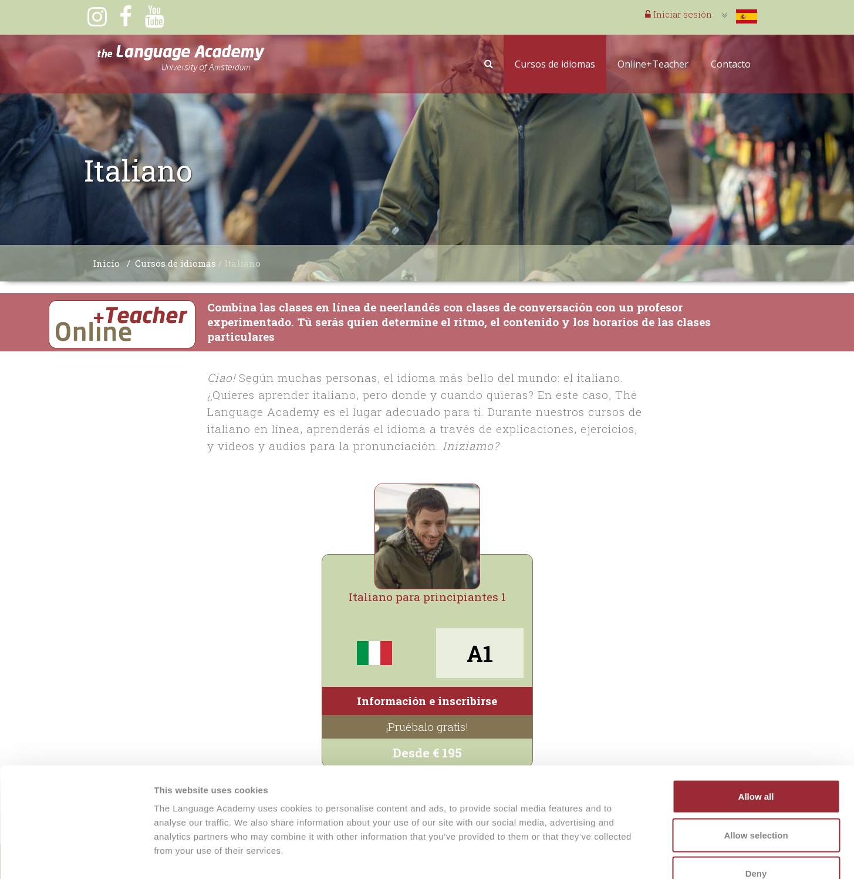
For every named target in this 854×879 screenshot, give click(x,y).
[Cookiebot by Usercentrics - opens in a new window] (76, 856)
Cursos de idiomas (555, 64)
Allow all (756, 725)
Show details (616, 856)
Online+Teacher (652, 64)
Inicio (106, 263)
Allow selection (756, 764)
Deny (756, 802)
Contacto (731, 64)
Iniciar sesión (678, 14)
